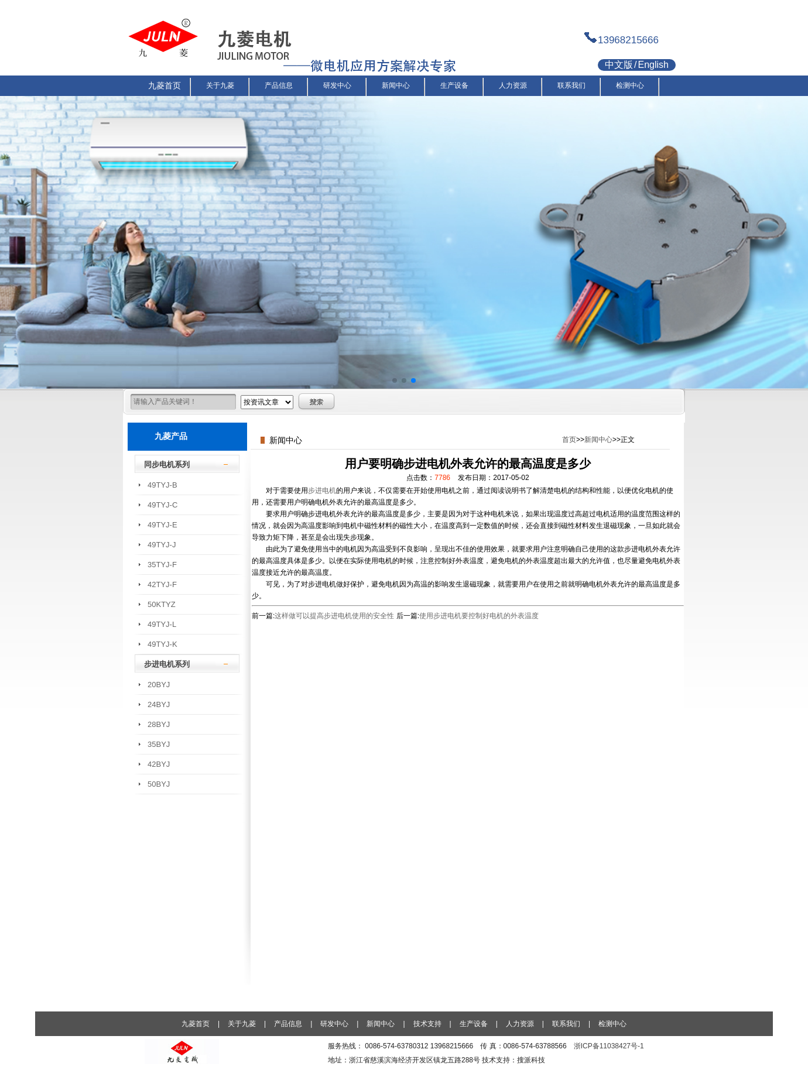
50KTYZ (162, 604)
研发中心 (334, 1024)
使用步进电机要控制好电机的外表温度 (479, 616)
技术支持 (427, 1024)
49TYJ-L (162, 624)
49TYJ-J (162, 544)
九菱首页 (196, 1024)
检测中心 (612, 1024)
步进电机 (322, 490)
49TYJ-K (162, 644)
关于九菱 (242, 1024)
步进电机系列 (167, 664)
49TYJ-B (162, 485)
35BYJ (159, 744)
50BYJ (159, 784)
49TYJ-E (162, 524)
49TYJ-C (162, 504)
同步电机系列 (167, 464)
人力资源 (520, 1024)
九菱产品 (171, 436)
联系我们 (566, 1024)
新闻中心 (598, 439)
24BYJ (159, 704)
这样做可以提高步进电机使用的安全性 (334, 616)
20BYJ (159, 684)
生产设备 (474, 1024)
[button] (394, 380)
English (653, 65)
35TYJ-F (162, 564)
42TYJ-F (162, 584)
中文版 (619, 65)
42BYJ (159, 764)
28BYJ (159, 724)
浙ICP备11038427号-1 (609, 1046)
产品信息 (288, 1024)
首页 (569, 439)
